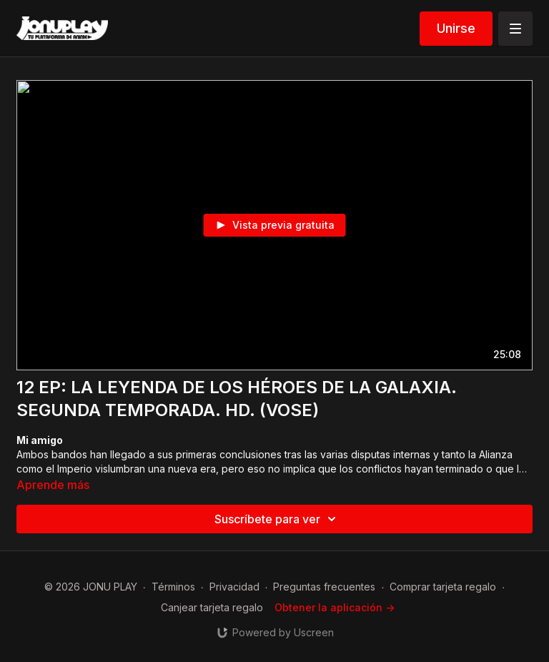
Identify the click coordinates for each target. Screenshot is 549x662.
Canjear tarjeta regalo (212, 607)
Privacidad (234, 587)
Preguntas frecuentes (324, 587)
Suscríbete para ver (277, 519)
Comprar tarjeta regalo (443, 587)
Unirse (456, 28)
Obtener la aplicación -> (334, 607)
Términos (173, 587)
